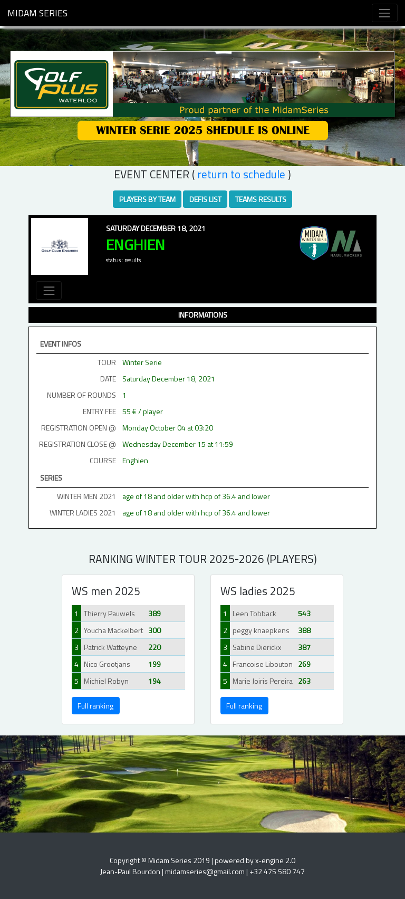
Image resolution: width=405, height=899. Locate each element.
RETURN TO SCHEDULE (241, 174)
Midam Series (37, 13)
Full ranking (95, 705)
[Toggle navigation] (385, 13)
